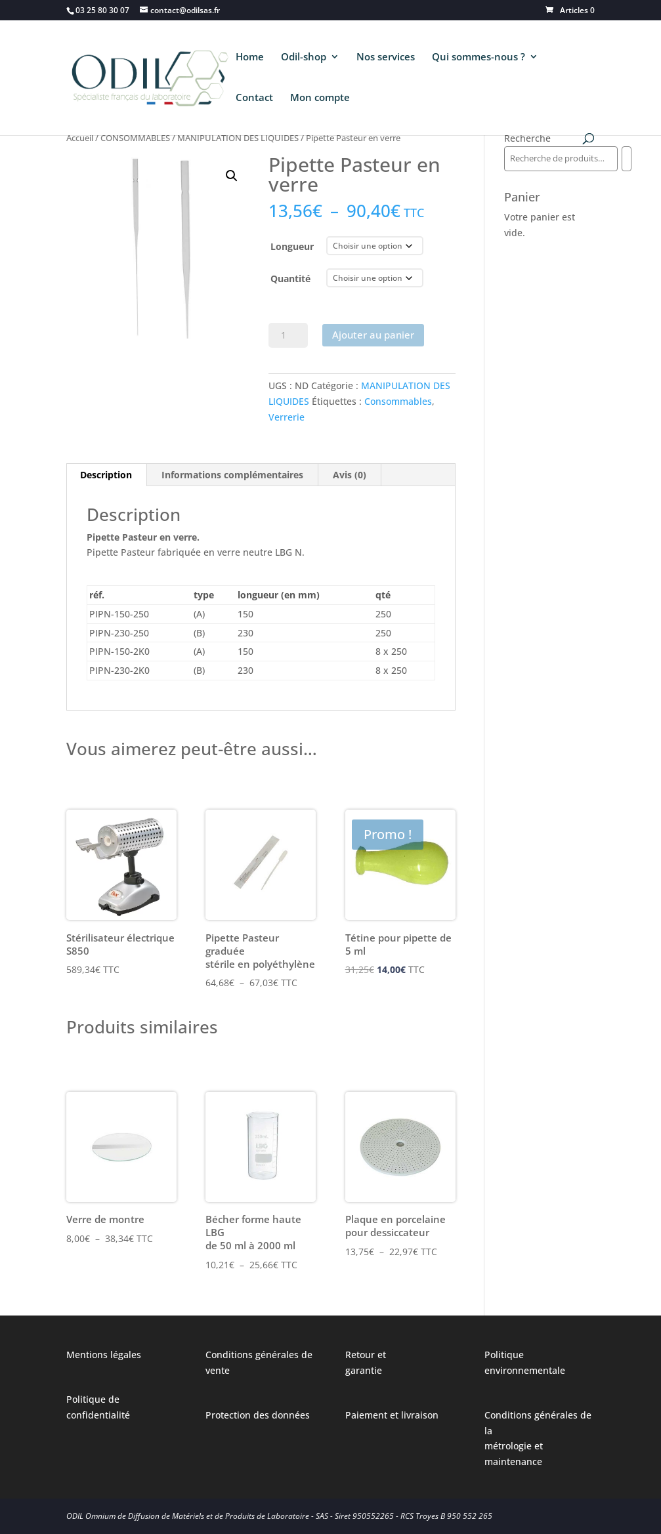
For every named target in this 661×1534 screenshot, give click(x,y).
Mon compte (320, 98)
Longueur (292, 246)
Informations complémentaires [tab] (232, 474)
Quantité (290, 278)
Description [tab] (106, 474)
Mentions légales (103, 1354)
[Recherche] (626, 158)
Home (250, 57)
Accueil (79, 138)
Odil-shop (303, 57)
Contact (254, 98)
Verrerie (286, 417)
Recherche (527, 138)
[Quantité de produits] (288, 335)
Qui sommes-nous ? (478, 57)
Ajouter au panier (373, 334)
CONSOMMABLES (135, 138)
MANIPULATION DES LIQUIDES (238, 138)
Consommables (398, 401)
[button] (232, 176)
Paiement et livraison (391, 1415)
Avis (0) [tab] (349, 474)
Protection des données (257, 1415)
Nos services (385, 57)
